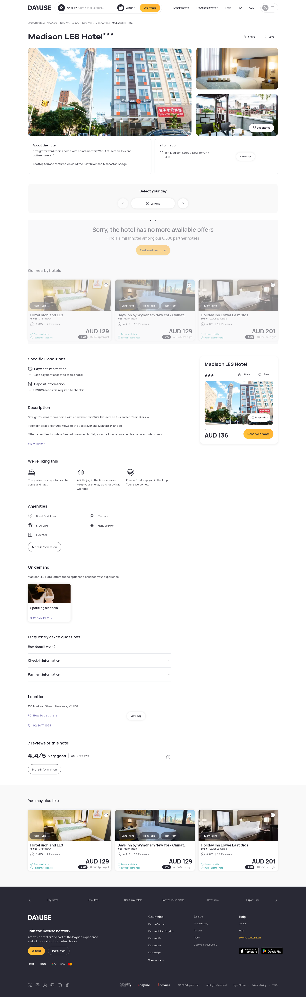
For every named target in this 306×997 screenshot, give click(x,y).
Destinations (181, 7)
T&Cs (275, 985)
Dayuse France (156, 924)
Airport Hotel (252, 900)
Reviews (198, 930)
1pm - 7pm (170, 835)
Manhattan (102, 23)
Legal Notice (239, 985)
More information (44, 547)
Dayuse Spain (155, 952)
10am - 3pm (210, 835)
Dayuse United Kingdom (161, 931)
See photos (261, 127)
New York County (69, 23)
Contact (243, 923)
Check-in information (99, 660)
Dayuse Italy (154, 945)
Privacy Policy (259, 985)
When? (153, 203)
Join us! (36, 950)
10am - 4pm (40, 835)
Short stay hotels (133, 900)
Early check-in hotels (173, 900)
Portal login (58, 950)
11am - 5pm (149, 835)
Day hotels (212, 900)
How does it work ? (207, 7)
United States (36, 23)
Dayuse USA (155, 938)
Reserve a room (258, 434)
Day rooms (52, 900)
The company (201, 923)
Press (197, 937)
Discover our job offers (205, 944)
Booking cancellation (250, 937)
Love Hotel (93, 900)
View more (37, 443)
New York (52, 23)
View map (245, 156)
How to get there (43, 715)
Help (228, 7)
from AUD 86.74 (41, 617)
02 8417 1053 (39, 725)
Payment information (99, 674)
